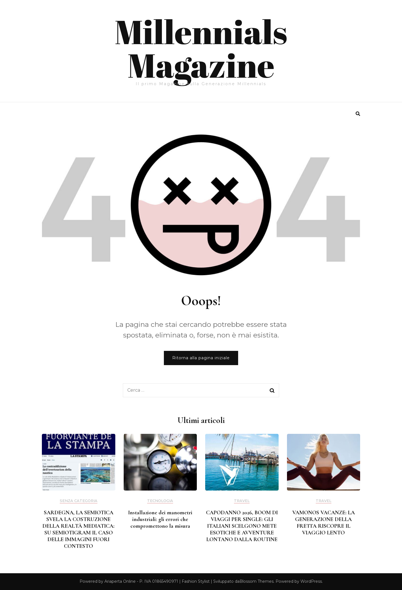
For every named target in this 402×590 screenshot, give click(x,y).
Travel (242, 501)
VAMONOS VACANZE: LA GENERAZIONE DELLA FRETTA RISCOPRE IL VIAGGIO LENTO (323, 522)
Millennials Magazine (201, 48)
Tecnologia (160, 501)
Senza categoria (78, 501)
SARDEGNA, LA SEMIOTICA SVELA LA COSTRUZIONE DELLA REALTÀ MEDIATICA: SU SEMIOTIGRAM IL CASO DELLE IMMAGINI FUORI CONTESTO (78, 529)
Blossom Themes (257, 581)
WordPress (311, 581)
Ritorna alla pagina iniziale (201, 357)
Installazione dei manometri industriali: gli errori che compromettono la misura (160, 519)
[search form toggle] (358, 113)
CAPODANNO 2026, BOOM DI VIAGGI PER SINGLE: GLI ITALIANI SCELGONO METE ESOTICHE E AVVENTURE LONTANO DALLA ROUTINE (242, 526)
